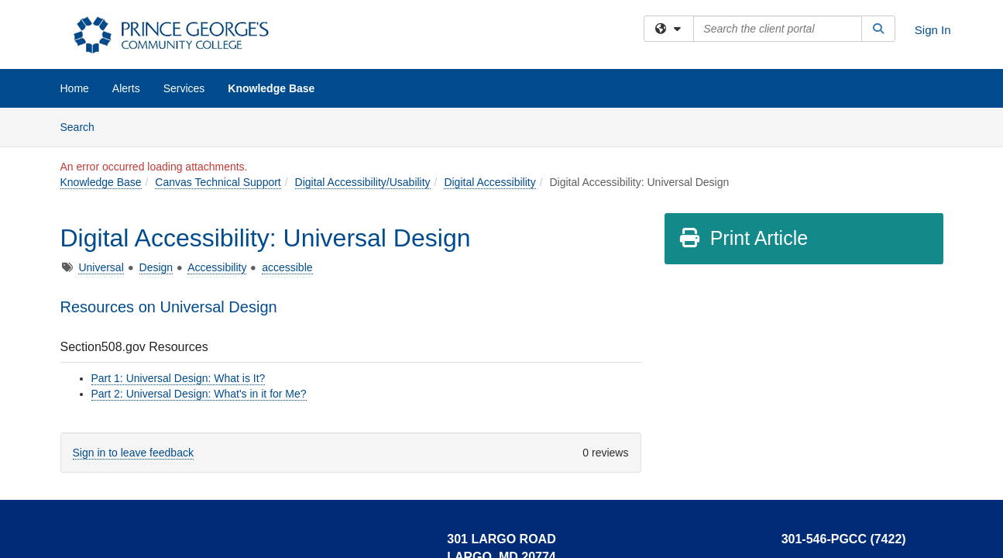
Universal (100, 267)
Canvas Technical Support (217, 182)
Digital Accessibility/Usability (363, 182)
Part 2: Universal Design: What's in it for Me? (199, 394)
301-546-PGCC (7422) (843, 539)
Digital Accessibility (489, 182)
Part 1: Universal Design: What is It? (178, 378)
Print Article (743, 238)
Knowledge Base (271, 88)
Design (156, 267)
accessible (287, 267)
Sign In (933, 29)
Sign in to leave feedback (133, 452)
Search (83, 126)
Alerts (126, 88)
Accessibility (216, 267)
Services (184, 88)
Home (74, 88)
